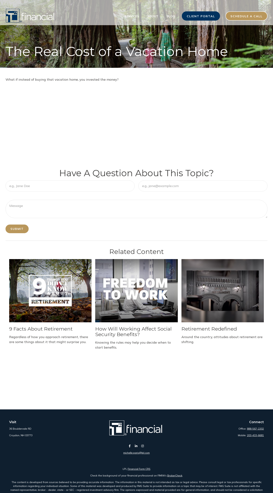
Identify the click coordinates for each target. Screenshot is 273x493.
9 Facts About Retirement (41, 329)
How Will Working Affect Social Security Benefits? (133, 331)
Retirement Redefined (209, 329)
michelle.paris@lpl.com (136, 452)
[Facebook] (129, 446)
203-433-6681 (255, 435)
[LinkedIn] (136, 446)
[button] (132, 9)
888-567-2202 (255, 428)
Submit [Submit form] (17, 229)
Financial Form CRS (139, 469)
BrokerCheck (174, 475)
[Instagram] (142, 446)
